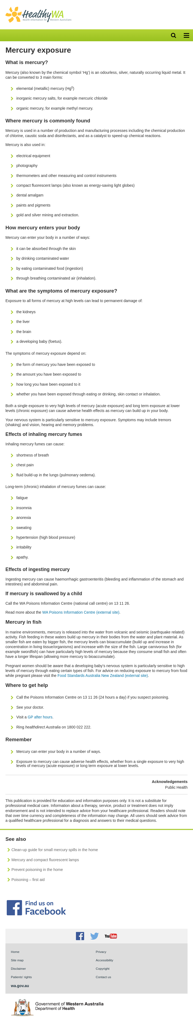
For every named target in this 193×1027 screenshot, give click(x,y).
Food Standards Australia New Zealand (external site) (102, 675)
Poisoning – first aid (28, 879)
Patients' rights (21, 977)
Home (15, 951)
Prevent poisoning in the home (37, 869)
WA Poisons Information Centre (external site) (80, 612)
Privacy (101, 951)
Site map (17, 960)
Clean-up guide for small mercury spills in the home (54, 850)
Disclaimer (18, 968)
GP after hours (40, 717)
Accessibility (104, 960)
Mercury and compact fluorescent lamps (45, 860)
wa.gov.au (20, 986)
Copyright (102, 968)
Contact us (103, 977)
